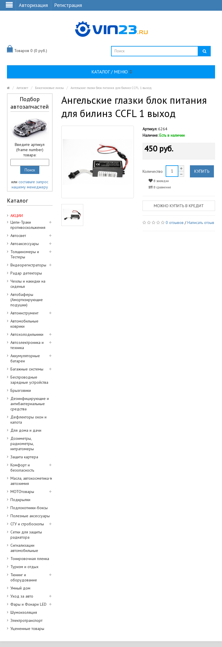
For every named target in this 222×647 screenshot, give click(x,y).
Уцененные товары (27, 628)
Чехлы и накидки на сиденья (27, 284)
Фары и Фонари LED (28, 604)
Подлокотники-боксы (29, 507)
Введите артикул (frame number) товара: (30, 149)
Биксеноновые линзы (49, 88)
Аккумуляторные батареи (25, 358)
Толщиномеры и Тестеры (24, 254)
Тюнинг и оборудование (23, 577)
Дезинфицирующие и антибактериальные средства (29, 403)
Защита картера (24, 456)
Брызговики (20, 390)
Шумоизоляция (23, 612)
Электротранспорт (26, 620)
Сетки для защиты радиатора (26, 534)
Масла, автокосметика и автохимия (31, 481)
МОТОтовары (22, 491)
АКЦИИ (16, 215)
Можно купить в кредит (179, 205)
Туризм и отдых (24, 566)
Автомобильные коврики (24, 323)
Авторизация (33, 5)
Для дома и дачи (25, 430)
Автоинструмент (24, 313)
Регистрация (68, 5)
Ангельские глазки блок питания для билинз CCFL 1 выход (111, 88)
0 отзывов (175, 222)
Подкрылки (20, 499)
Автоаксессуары (24, 243)
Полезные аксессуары (30, 515)
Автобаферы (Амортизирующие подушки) (26, 299)
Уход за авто (21, 596)
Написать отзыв (200, 222)
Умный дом (20, 588)
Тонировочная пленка (29, 558)
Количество (153, 171)
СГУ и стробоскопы (27, 524)
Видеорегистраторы (28, 265)
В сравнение (160, 187)
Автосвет (22, 88)
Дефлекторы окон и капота (28, 419)
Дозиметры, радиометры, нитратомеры (22, 443)
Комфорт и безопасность (22, 467)
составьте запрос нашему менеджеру (30, 184)
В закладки (159, 181)
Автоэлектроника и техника (27, 345)
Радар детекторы (26, 273)
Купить (202, 171)
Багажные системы (26, 369)
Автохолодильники (26, 334)
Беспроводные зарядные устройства (29, 380)
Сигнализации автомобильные (24, 548)
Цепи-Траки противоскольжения (27, 225)
